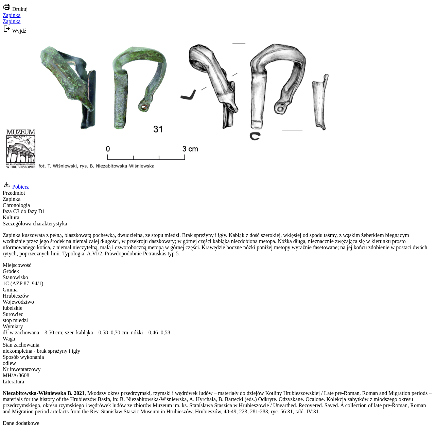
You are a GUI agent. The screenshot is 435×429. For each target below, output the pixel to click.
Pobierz (16, 187)
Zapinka (11, 15)
